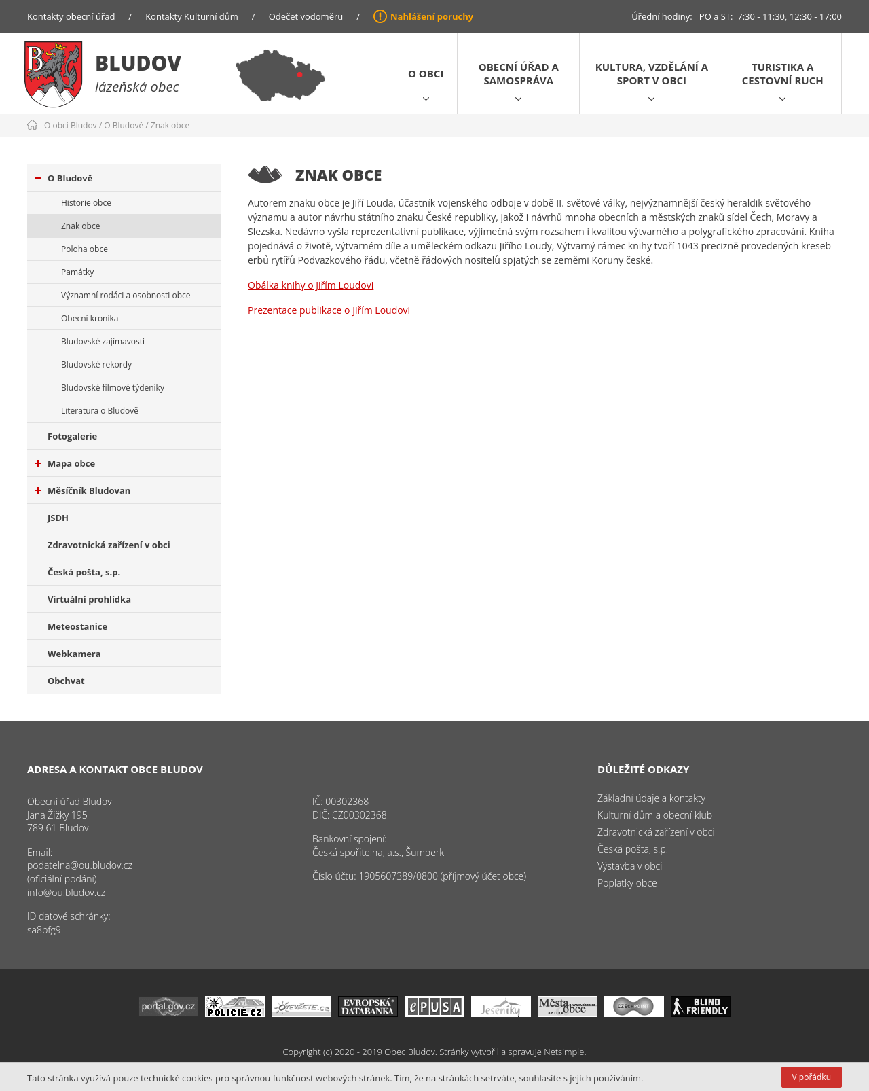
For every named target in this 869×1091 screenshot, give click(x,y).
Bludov (138, 63)
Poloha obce (84, 249)
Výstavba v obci (629, 865)
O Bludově (123, 125)
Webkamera (74, 653)
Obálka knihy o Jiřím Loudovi (310, 285)
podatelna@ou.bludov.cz (79, 865)
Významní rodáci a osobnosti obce (126, 295)
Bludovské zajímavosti (103, 341)
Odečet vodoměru (306, 16)
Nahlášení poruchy (431, 16)
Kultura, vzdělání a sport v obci (651, 73)
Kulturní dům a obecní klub (654, 814)
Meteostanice (77, 626)
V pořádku (811, 1077)
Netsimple (564, 1051)
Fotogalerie (72, 436)
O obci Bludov (70, 125)
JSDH (58, 518)
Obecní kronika (89, 318)
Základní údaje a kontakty (651, 797)
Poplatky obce (627, 882)
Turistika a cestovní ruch (783, 73)
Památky (77, 272)
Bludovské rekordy (96, 364)
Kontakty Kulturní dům (191, 16)
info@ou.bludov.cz (66, 892)
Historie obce (86, 203)
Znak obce (170, 125)
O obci (425, 73)
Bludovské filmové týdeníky (112, 387)
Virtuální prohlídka (89, 599)
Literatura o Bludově (99, 410)
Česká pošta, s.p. (84, 572)
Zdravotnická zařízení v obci (109, 545)
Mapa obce (65, 463)
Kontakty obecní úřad (71, 16)
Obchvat (66, 681)
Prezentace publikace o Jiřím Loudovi (329, 310)
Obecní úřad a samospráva (519, 73)
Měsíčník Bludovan (82, 490)
